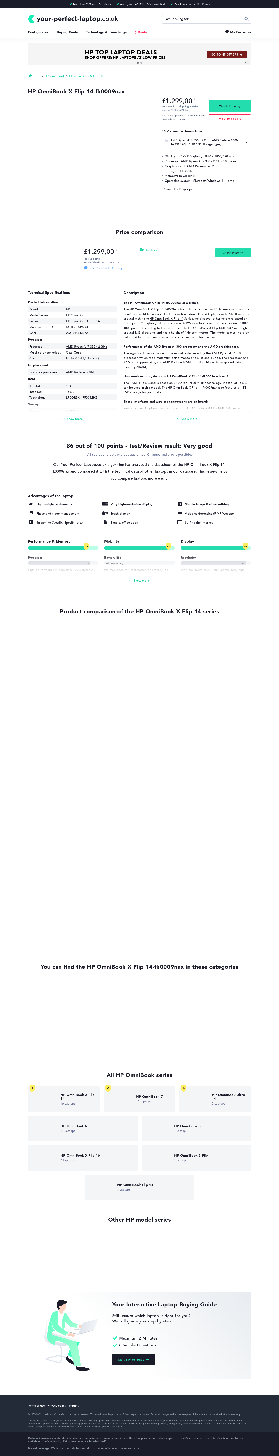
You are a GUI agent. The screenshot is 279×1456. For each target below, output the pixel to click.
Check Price (227, 106)
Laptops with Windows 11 (182, 314)
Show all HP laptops (178, 189)
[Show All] (139, 581)
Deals (142, 32)
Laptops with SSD (220, 314)
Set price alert (231, 118)
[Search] (206, 19)
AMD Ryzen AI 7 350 (226, 353)
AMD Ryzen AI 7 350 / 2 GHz (201, 161)
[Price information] (194, 100)
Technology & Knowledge (106, 32)
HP (38, 76)
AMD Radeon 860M (200, 166)
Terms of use (36, 1405)
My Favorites (240, 32)
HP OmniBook (55, 76)
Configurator (38, 32)
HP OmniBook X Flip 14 (86, 76)
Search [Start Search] (246, 18)
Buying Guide (67, 32)
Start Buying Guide (131, 1359)
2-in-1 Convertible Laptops (143, 314)
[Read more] (73, 419)
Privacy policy (57, 1405)
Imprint (74, 1405)
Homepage (30, 75)
